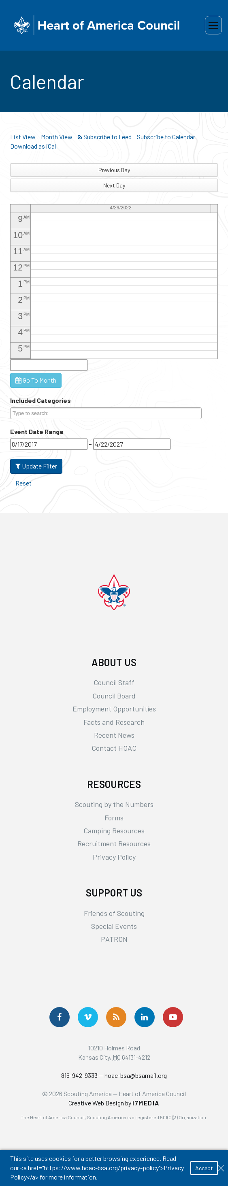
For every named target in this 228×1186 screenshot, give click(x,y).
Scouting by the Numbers (114, 804)
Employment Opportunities (114, 708)
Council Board (114, 695)
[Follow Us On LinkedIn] (144, 1017)
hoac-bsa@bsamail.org (135, 1075)
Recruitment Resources (114, 843)
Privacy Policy (114, 856)
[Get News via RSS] (116, 1017)
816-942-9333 (79, 1075)
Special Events (114, 926)
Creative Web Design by (114, 1103)
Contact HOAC (114, 747)
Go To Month (35, 380)
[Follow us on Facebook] (59, 1017)
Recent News (114, 734)
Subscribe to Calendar (166, 137)
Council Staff (114, 682)
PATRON (114, 939)
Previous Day (114, 169)
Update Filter (36, 466)
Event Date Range (37, 431)
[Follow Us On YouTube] (173, 1017)
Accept (204, 1168)
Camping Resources (114, 830)
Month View (56, 137)
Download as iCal (33, 146)
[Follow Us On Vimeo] (88, 1017)
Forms (114, 817)
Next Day (114, 185)
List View (23, 137)
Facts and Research (114, 722)
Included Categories (40, 400)
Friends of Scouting (114, 913)
